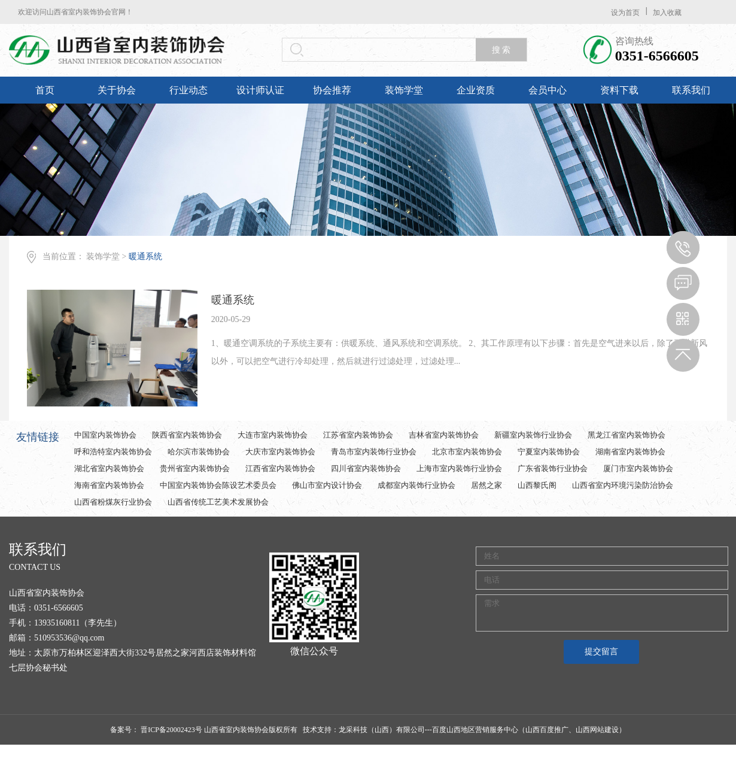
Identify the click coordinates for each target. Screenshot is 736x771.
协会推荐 (332, 90)
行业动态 (188, 90)
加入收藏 (667, 12)
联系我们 (691, 90)
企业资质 (476, 90)
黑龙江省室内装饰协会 (626, 434)
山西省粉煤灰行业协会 (113, 501)
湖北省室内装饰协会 (109, 468)
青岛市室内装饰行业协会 (373, 451)
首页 (44, 90)
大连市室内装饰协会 (273, 434)
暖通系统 (145, 256)
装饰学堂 (404, 90)
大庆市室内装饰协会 (280, 451)
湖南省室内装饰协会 (630, 451)
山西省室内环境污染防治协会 (622, 485)
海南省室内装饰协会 (109, 485)
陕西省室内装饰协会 (187, 434)
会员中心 (547, 90)
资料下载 (619, 90)
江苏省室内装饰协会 (358, 434)
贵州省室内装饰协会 (195, 468)
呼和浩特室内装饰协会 (113, 451)
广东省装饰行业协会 (553, 468)
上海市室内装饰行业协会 (459, 468)
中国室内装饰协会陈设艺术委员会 (218, 485)
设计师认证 (260, 90)
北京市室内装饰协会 (467, 451)
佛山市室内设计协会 (327, 485)
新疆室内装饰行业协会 (533, 434)
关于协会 (117, 90)
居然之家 (486, 485)
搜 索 (501, 49)
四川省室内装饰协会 (366, 468)
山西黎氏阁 (537, 485)
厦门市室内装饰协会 (638, 468)
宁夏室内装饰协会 (549, 451)
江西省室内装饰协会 (280, 468)
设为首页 (625, 12)
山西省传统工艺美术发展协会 (218, 501)
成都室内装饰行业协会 (416, 485)
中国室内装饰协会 (105, 434)
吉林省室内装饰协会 (444, 434)
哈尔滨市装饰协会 (199, 451)
